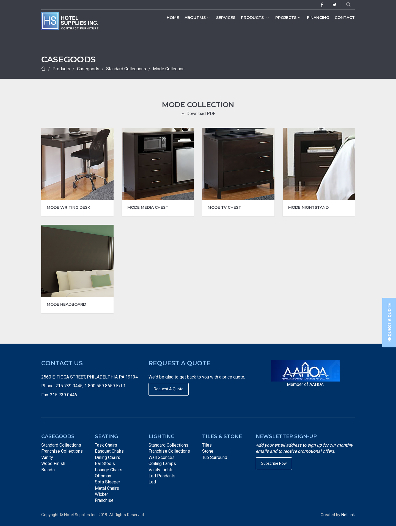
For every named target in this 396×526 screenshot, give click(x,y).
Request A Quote (168, 389)
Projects (287, 17)
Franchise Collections (62, 451)
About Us (197, 17)
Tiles (207, 445)
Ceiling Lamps (162, 463)
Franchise (104, 500)
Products (255, 17)
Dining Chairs (107, 457)
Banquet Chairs (109, 451)
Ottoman (103, 475)
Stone (207, 451)
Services (225, 17)
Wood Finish (53, 463)
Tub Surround (214, 457)
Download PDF (198, 113)
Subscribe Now (274, 463)
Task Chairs (106, 445)
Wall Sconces (161, 457)
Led (152, 482)
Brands (48, 469)
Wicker (101, 494)
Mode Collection (169, 68)
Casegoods (88, 68)
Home (173, 17)
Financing (318, 17)
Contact (345, 17)
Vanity (47, 457)
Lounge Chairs (108, 469)
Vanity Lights (161, 469)
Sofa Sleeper (107, 482)
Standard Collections (126, 68)
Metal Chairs (107, 488)
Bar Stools (105, 463)
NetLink (348, 514)
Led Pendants (161, 475)
